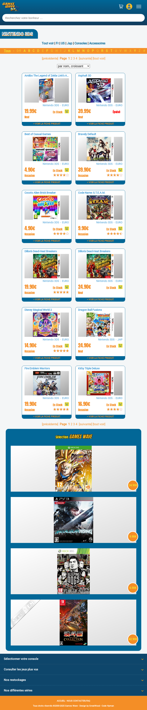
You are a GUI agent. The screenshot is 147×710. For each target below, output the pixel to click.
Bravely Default (87, 134)
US (63, 43)
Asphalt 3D (84, 75)
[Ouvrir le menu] (138, 6)
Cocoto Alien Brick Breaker (40, 192)
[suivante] (85, 58)
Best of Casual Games (37, 134)
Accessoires (97, 43)
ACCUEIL (61, 701)
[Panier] (121, 6)
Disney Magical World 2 (38, 309)
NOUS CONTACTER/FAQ (78, 701)
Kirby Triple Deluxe (89, 368)
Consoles (80, 43)
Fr (57, 43)
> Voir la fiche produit (46, 123)
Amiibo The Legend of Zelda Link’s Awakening (51, 75)
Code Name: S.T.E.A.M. (91, 192)
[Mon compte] (129, 6)
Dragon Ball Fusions (90, 309)
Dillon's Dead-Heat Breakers (40, 251)
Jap (69, 43)
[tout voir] (99, 58)
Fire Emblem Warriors (37, 368)
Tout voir (48, 43)
